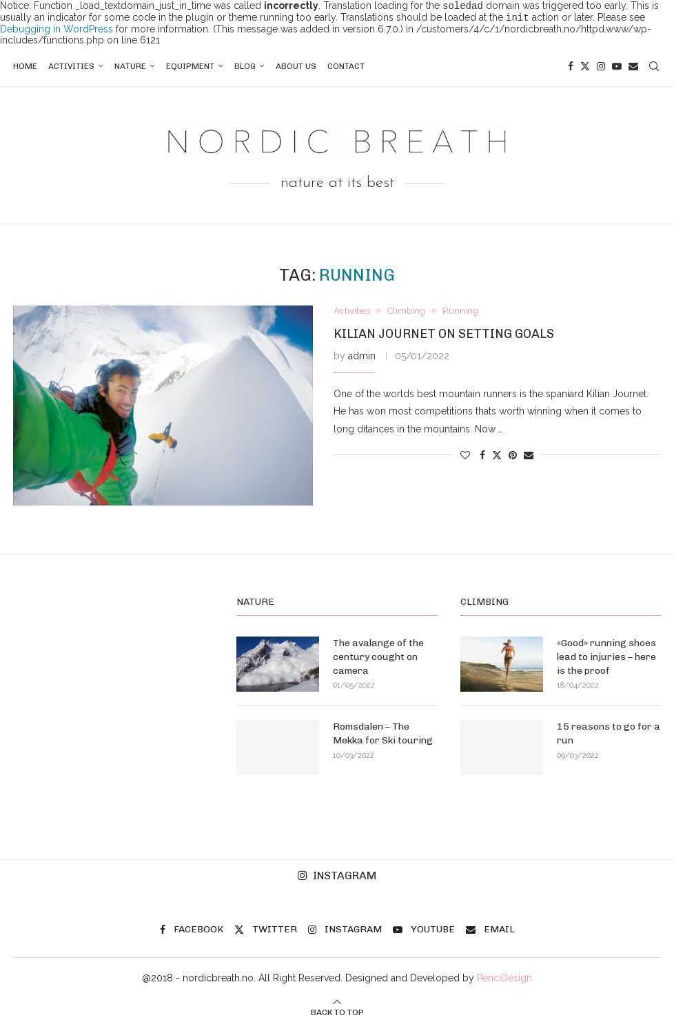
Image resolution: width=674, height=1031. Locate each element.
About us (296, 69)
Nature (130, 69)
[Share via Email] (528, 458)
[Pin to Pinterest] (513, 458)
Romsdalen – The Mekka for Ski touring (383, 736)
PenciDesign (504, 980)
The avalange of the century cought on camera (378, 659)
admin (362, 358)
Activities (71, 69)
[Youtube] (617, 69)
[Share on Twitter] (497, 456)
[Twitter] (585, 69)
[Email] (633, 69)
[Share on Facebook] (482, 458)
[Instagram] (601, 69)
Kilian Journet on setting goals (444, 336)
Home (25, 69)
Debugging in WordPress (56, 31)
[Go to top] (337, 1014)
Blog (245, 69)
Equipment (190, 69)
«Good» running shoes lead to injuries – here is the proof (606, 659)
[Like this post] (465, 458)
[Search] (654, 69)
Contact (346, 69)
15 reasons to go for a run (608, 736)
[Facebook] (570, 69)
